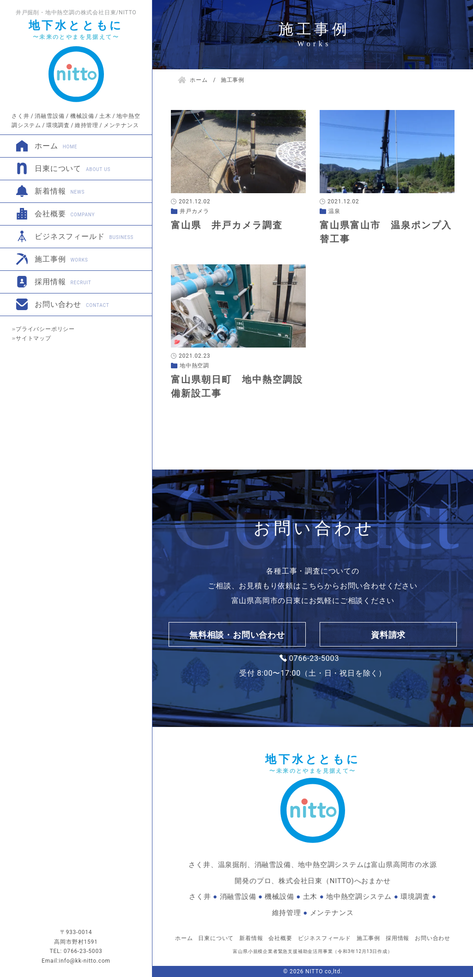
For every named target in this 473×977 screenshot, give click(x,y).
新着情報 (60, 191)
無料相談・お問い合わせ (237, 635)
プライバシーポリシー (45, 329)
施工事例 (61, 259)
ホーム (56, 145)
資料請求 (388, 635)
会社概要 (65, 213)
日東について (72, 168)
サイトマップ (33, 338)
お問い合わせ (72, 304)
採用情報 (63, 281)
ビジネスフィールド (84, 236)
